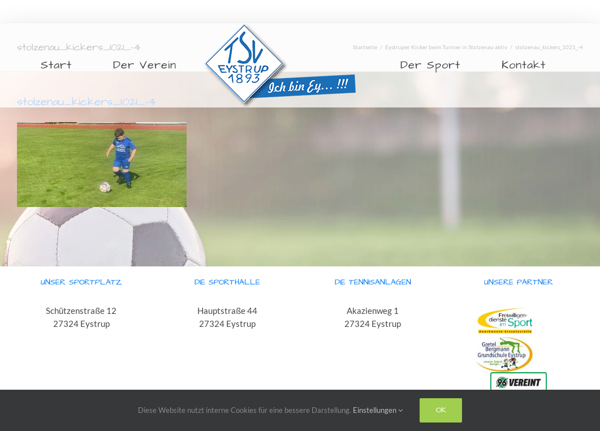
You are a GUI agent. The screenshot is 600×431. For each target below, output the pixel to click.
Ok (441, 410)
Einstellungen (378, 410)
